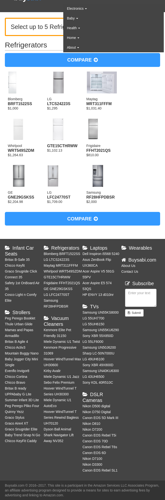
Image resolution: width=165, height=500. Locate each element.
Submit (134, 313)
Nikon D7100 (92, 459)
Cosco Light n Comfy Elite (21, 297)
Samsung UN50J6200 (99, 347)
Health (73, 28)
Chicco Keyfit (15, 265)
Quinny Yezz (14, 412)
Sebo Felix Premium (59, 382)
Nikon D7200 (92, 429)
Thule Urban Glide (19, 324)
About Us (128, 266)
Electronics (77, 8)
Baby (72, 18)
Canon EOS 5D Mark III (100, 418)
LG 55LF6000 (92, 342)
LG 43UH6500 (93, 377)
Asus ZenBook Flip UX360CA (96, 262)
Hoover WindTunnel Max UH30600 (62, 362)
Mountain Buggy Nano (22, 353)
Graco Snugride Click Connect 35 (21, 274)
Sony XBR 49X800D (97, 365)
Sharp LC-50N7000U (98, 353)
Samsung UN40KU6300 (100, 371)
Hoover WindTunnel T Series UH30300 (60, 391)
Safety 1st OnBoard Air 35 (22, 286)
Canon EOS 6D (94, 453)
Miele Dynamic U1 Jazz (61, 377)
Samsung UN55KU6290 (100, 330)
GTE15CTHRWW (57, 277)
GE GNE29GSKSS (58, 289)
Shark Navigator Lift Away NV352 (59, 438)
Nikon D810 (91, 424)
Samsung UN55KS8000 (100, 312)
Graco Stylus (14, 417)
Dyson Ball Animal (57, 429)
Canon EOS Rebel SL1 (100, 470)
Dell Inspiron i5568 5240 (100, 254)
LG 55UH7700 (93, 318)
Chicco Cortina (16, 377)
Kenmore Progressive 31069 (60, 350)
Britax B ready (15, 388)
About (73, 47)
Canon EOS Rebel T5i (99, 435)
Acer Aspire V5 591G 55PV (98, 274)
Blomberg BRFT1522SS (62, 254)
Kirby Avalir (52, 371)
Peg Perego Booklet (20, 318)
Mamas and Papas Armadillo (19, 333)
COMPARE (82, 60)
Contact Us (129, 271)
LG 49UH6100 (93, 359)
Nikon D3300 (92, 464)
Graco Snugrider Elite (21, 429)
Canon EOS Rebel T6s (99, 447)
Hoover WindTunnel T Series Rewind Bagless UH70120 (61, 417)
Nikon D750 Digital (96, 412)
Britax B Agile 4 (16, 342)
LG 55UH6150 (93, 324)
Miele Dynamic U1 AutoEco (58, 403)
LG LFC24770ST (57, 295)
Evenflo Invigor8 (17, 371)
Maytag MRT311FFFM (61, 265)
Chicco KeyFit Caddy (21, 441)
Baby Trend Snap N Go (22, 435)
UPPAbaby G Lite (18, 394)
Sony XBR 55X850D (97, 336)
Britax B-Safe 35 (17, 260)
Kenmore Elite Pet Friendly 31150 (57, 333)
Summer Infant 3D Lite (22, 400)
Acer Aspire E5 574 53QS (97, 286)
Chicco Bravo (15, 382)
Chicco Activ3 (15, 347)
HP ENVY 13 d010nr (98, 295)
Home (73, 38)
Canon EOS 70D (95, 441)
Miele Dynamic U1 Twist (62, 342)
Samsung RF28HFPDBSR (56, 303)
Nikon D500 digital (96, 406)
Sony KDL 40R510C (97, 382)
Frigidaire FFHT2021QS (62, 283)
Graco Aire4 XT (16, 423)
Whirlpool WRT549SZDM (63, 271)
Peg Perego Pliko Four (22, 406)
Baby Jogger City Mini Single (21, 362)
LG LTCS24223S (57, 260)
